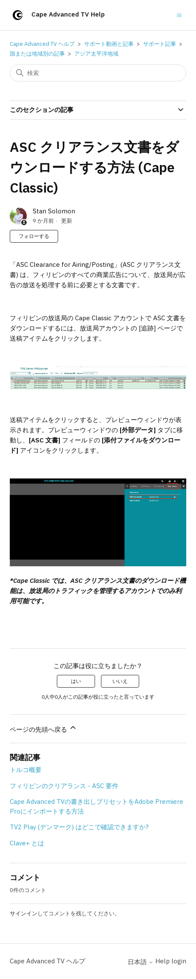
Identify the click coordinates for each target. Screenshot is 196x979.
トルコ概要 (26, 770)
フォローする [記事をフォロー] (34, 236)
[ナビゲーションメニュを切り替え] (179, 14)
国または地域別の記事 (37, 53)
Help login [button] (170, 961)
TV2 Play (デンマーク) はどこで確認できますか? (79, 827)
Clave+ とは (27, 843)
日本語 (141, 961)
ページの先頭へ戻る (43, 728)
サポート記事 (159, 44)
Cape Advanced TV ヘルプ (42, 44)
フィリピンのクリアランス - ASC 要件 (64, 786)
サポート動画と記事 (109, 44)
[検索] (98, 72)
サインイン (23, 913)
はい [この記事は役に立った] (76, 681)
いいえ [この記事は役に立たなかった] (120, 681)
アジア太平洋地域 (96, 53)
